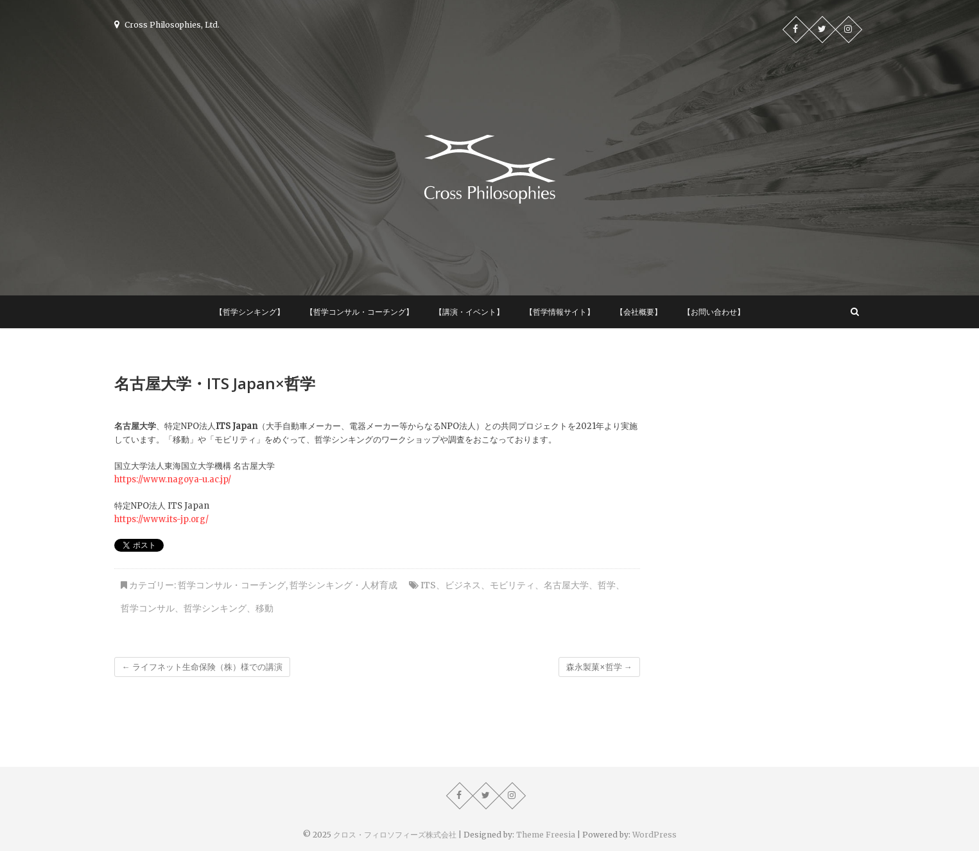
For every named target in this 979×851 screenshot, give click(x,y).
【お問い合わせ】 (714, 311)
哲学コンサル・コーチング (232, 585)
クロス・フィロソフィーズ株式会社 (394, 834)
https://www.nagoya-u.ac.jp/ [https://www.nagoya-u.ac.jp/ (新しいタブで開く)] (172, 479)
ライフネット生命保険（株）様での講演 (202, 667)
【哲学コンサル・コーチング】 (359, 311)
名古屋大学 (566, 585)
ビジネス (463, 585)
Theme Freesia (545, 834)
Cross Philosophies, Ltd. (167, 25)
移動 (264, 608)
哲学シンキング (215, 608)
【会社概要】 (639, 311)
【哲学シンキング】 (249, 311)
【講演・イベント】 (469, 311)
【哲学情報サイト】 (559, 311)
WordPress (654, 834)
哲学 (607, 585)
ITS (428, 585)
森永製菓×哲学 (599, 667)
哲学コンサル (148, 608)
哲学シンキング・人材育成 (343, 585)
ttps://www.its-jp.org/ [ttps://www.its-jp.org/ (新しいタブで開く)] (164, 519)
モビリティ (512, 585)
